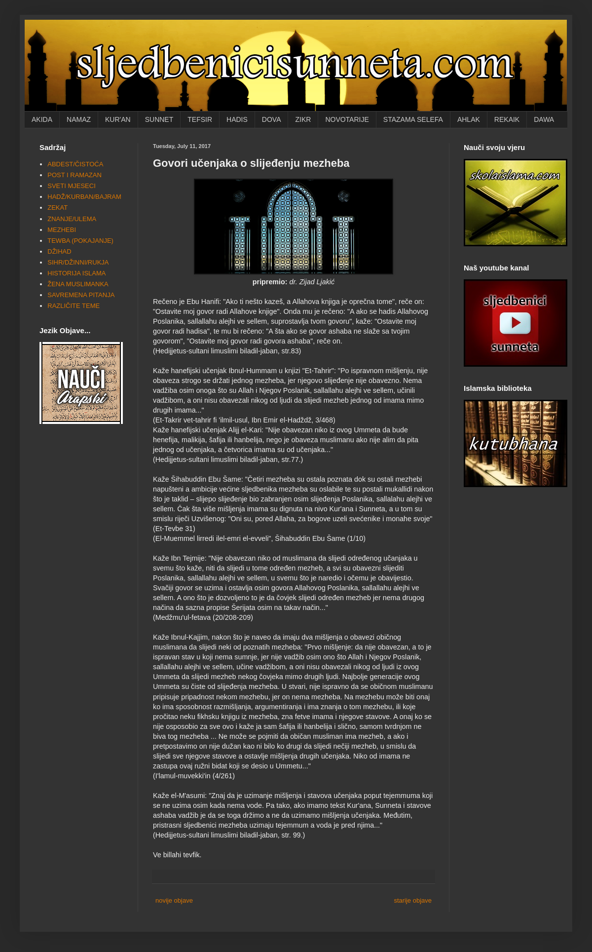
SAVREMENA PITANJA (80, 295)
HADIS (237, 119)
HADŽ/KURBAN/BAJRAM (84, 196)
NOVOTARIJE (347, 119)
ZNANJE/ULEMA (71, 219)
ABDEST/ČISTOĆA (75, 164)
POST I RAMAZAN (74, 175)
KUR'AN (118, 119)
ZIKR (303, 119)
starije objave (413, 900)
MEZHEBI (61, 229)
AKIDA (42, 119)
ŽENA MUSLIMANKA (78, 284)
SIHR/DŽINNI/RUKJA (78, 262)
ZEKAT (57, 207)
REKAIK (506, 119)
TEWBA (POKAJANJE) (80, 240)
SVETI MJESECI (71, 186)
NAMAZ (79, 119)
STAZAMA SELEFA (413, 119)
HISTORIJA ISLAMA (76, 273)
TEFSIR (199, 119)
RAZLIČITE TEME (73, 305)
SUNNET (159, 119)
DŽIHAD (59, 251)
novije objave (174, 900)
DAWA (544, 119)
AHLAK (468, 119)
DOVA (271, 119)
